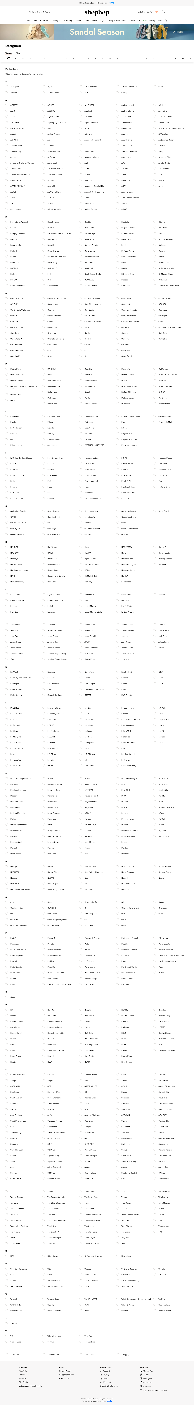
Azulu (160, 186)
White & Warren (128, 1305)
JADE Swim (15, 630)
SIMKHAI (51, 1173)
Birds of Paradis (91, 245)
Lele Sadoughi (53, 748)
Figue (49, 487)
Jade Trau (14, 636)
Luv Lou (161, 737)
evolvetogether (164, 416)
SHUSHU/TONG (54, 1138)
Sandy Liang (15, 1132)
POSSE (124, 944)
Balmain (14, 256)
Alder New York (53, 151)
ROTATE (161, 1027)
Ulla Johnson (52, 1256)
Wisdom (124, 1310)
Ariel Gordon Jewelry (130, 197)
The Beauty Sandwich (56, 1197)
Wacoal (13, 1299)
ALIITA (50, 203)
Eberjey (13, 422)
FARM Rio (14, 492)
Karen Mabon (16, 689)
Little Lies (125, 737)
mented (87, 830)
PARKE (13, 978)
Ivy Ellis (161, 594)
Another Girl (126, 145)
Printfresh (125, 984)
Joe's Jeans (126, 642)
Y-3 (11, 1336)
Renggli (50, 1056)
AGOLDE (51, 111)
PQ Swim (125, 955)
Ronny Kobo (126, 1056)
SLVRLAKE (89, 1144)
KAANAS (14, 672)
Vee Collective (16, 1286)
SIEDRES (51, 1150)
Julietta (161, 624)
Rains (12, 1050)
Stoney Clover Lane (166, 1086)
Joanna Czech (127, 624)
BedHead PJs (52, 268)
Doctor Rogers (90, 403)
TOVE (123, 1243)
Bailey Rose (15, 251)
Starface (125, 1132)
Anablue (87, 180)
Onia (86, 919)
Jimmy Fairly (89, 659)
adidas (13, 157)
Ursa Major (126, 1256)
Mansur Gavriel (16, 842)
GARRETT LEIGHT (18, 523)
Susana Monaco (165, 1150)
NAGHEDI (14, 872)
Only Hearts (89, 925)
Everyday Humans (129, 445)
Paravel (13, 961)
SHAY (49, 1115)
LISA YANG (126, 731)
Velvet (49, 1275)
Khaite (87, 678)
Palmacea (14, 944)
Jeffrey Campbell (54, 630)
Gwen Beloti (163, 511)
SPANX (124, 1086)
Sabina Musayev (17, 1074)
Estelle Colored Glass (130, 416)
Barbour (13, 274)
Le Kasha (51, 742)
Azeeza (161, 180)
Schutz (13, 1161)
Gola (49, 523)
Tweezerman (163, 1226)
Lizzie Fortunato (128, 742)
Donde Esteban (127, 375)
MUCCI (161, 819)
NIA (86, 878)
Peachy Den (52, 938)
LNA (123, 748)
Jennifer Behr (52, 642)
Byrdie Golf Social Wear (168, 285)
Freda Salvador (127, 492)
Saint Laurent (16, 1098)
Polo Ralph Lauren (92, 973)
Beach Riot (52, 239)
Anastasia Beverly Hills (94, 186)
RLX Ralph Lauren (92, 1044)
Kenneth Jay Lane (54, 695)
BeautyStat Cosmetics (57, 256)
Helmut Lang (52, 570)
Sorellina (125, 1080)
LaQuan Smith (16, 748)
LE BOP (50, 725)
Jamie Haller (15, 647)
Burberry (162, 245)
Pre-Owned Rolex (128, 973)
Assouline (162, 111)
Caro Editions (16, 344)
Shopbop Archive (54, 1121)
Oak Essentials (16, 908)
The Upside (89, 1226)
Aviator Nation (164, 163)
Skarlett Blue (90, 1098)
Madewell (14, 784)
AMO (86, 169)
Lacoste (13, 719)
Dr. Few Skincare (128, 392)
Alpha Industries (91, 122)
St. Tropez (125, 1126)
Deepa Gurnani (53, 386)
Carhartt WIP (16, 339)
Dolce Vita (125, 369)
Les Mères (88, 725)
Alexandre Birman (55, 169)
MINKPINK (125, 790)
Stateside (125, 1144)
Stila (123, 1179)
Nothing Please (164, 872)
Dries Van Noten (165, 386)
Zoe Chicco (89, 1354)
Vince (86, 1286)
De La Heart (52, 392)
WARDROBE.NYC (54, 1310)
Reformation (52, 1044)
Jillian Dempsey (91, 647)
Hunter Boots (164, 553)
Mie (86, 853)
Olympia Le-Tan (91, 902)
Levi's (86, 748)
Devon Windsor (91, 380)
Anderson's (89, 203)
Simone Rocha (90, 1074)
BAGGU (13, 239)
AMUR (87, 174)
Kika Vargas (89, 683)
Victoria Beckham (92, 1280)
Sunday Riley (164, 1121)
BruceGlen (162, 228)
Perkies (50, 961)
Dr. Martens (163, 369)
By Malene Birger (165, 274)
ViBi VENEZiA (90, 1275)
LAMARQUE (15, 742)
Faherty (13, 464)
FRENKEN (162, 475)
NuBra (161, 878)
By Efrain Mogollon (166, 268)
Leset (86, 713)
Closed (87, 344)
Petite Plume (52, 978)
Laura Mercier (16, 765)
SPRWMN (125, 1115)
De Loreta (51, 398)
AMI (86, 163)
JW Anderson (163, 642)
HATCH (50, 553)
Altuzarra (88, 134)
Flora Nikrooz (90, 469)
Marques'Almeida (54, 830)
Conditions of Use (99, 1401)
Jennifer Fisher (53, 647)
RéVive (87, 1021)
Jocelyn (124, 636)
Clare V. (87, 327)
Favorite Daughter (55, 458)
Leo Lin (87, 708)
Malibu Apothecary (18, 825)
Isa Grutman (126, 594)
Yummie (50, 1342)
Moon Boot (163, 778)
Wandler (51, 1305)
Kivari (123, 689)
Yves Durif (88, 1336)
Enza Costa (89, 428)
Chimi (50, 350)
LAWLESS (51, 719)
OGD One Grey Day (18, 925)
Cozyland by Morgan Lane (169, 327)
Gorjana (87, 523)
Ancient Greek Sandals (94, 192)
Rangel (13, 1062)
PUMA (161, 973)
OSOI (123, 919)
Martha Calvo (53, 842)
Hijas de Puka (90, 558)
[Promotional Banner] (97, 32)
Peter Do (51, 967)
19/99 (49, 86)
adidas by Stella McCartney (22, 163)
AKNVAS (51, 145)
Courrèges (162, 310)
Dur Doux (162, 398)
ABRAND (14, 140)
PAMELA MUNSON (18, 949)
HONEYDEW (126, 547)
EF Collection (16, 428)
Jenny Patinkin (90, 636)
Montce (124, 848)
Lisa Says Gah (127, 725)
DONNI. (124, 380)
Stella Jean (126, 1155)
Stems (124, 1167)
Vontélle (161, 1269)
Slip (86, 1138)
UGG (12, 1256)
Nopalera (125, 889)
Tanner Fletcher (17, 1208)
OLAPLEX (51, 908)
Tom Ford (125, 1220)
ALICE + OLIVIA (54, 192)
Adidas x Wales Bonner (20, 174)
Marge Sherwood (54, 784)
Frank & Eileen (127, 481)
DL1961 (87, 398)
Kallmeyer (14, 683)
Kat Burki (51, 678)
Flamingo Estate (91, 458)
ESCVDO (88, 439)
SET (49, 1086)
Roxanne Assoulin (166, 1039)
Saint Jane (14, 1092)
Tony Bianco (126, 1226)
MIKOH (124, 784)
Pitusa (87, 949)
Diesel (87, 392)
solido (87, 1161)
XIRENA (13, 1323)
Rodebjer (125, 1027)
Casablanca (52, 304)
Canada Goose (16, 327)
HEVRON (88, 553)
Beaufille (51, 245)
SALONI (13, 1109)
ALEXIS (50, 180)
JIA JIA (87, 642)
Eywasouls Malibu (166, 422)
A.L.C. (12, 111)
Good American (91, 511)
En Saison (88, 422)
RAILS (13, 1044)
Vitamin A (125, 1275)
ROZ (160, 1044)
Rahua (13, 1039)
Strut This (162, 1098)
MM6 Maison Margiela (131, 830)
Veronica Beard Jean (56, 1286)
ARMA (124, 203)
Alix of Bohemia (54, 209)
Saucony (14, 1144)
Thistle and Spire (91, 1243)
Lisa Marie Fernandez (130, 719)
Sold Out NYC (90, 1150)
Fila (49, 492)
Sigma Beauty (53, 1155)
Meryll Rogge (89, 842)
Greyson (87, 534)
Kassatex (51, 672)
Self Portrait (15, 1179)
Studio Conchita (165, 1109)
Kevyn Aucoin (90, 672)
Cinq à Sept (89, 315)
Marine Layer (53, 807)
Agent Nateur (16, 209)
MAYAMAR (88, 790)
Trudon (161, 1208)
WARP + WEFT (90, 1299)
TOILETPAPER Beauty (130, 1214)
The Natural (89, 1191)
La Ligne (14, 731)
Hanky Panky (16, 564)
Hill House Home (91, 564)
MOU (160, 801)
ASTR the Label (165, 116)
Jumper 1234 (163, 630)
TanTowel (14, 1214)
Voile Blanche (127, 1286)
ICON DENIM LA (17, 600)
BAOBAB (14, 268)
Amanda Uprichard (92, 140)
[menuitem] (33, 12)
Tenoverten (15, 1232)
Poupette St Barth (129, 949)
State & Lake (126, 1138)
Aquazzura (125, 180)
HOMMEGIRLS (90, 576)
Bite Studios (89, 262)
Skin (86, 1109)
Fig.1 (49, 481)
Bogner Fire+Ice (128, 228)
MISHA (124, 807)
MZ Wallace (163, 836)
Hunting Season (165, 558)
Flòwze (87, 487)
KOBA (160, 672)
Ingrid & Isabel (53, 594)
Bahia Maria (15, 245)
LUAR (160, 713)
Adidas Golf (15, 169)
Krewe (161, 678)
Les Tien (88, 737)
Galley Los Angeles (18, 511)
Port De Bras (89, 984)
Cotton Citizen (164, 298)
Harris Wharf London (19, 570)
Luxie (160, 742)
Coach (87, 356)
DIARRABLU (89, 386)
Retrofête (88, 1010)
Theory (87, 1203)
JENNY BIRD (89, 630)
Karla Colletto (16, 695)
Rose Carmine (127, 1062)
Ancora (87, 197)
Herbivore (51, 582)
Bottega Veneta (127, 251)
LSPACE (162, 708)
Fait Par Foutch (17, 475)
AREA (123, 186)
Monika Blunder (128, 836)
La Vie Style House (55, 713)
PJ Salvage (88, 961)
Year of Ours (15, 1342)
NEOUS (50, 878)
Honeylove (125, 553)
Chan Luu (51, 333)
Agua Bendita (53, 116)
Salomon (14, 1103)
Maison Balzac (16, 801)
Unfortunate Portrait (93, 1256)
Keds (49, 689)
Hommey (88, 582)
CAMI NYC (14, 321)
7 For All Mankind (129, 86)
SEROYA (50, 1074)
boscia (124, 245)
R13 (11, 1010)
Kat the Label (53, 683)
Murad (161, 825)
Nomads (125, 878)
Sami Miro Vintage (18, 1121)
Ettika (124, 428)
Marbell (13, 848)
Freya (160, 481)
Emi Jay (50, 433)
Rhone (87, 1027)
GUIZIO (124, 534)
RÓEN (124, 1033)
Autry (160, 151)
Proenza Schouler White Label (171, 955)
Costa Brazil (126, 356)
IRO (86, 600)
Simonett (88, 1080)
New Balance (90, 866)
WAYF (86, 1305)
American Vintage (91, 157)
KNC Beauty (126, 695)
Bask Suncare (53, 222)
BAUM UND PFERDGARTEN (59, 233)
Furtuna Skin (164, 487)
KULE (160, 683)
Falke (12, 481)
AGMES (50, 105)
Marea (50, 778)
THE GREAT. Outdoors (56, 1220)
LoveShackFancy (128, 765)
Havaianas (52, 558)
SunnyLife (162, 1132)
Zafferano (14, 1354)
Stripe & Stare (164, 1092)
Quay (12, 997)
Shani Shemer (53, 1103)
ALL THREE (89, 105)
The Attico (51, 1191)
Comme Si (125, 304)
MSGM (161, 813)
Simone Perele (53, 1179)
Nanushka (14, 884)
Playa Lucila (89, 967)
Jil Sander (88, 653)
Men (18, 53)
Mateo (87, 778)
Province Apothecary (167, 961)
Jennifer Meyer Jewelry (56, 653)
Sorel (123, 1074)
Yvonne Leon (89, 1342)
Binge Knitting (90, 239)
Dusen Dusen (164, 403)
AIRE (49, 128)
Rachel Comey (16, 1021)
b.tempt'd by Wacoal (19, 222)
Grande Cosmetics (92, 528)
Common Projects (129, 310)
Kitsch (124, 683)
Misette (124, 801)
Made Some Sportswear (20, 778)
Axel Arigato (163, 169)
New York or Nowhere (93, 872)
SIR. (86, 1092)
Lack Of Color (16, 713)
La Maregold (15, 737)
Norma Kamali (164, 866)
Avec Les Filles (164, 157)
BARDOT (14, 280)
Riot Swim (88, 1033)
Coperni (124, 333)
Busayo (161, 251)
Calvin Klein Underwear (20, 310)
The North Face (91, 1197)
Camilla (13, 315)
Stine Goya (163, 1080)
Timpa (124, 1197)
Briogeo (124, 280)
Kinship (124, 678)
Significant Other (54, 1161)
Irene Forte (89, 594)
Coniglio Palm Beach (130, 321)
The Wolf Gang (90, 1232)
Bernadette (89, 228)
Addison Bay (15, 151)
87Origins (125, 92)
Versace (87, 1269)
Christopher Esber (92, 298)
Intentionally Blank (55, 600)
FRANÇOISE (126, 475)
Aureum (161, 145)
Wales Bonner (16, 1310)
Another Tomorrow (129, 151)
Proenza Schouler (165, 949)
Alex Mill (51, 186)
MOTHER (162, 796)
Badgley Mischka (17, 233)
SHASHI (50, 1109)
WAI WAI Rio (15, 1305)
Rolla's (124, 1050)
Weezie (87, 1310)
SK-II (86, 1103)
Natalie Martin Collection (21, 889)
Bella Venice (52, 285)
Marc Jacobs (15, 853)
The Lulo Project (54, 1237)
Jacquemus (15, 624)
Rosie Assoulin (164, 1021)
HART (12, 576)
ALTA (86, 128)
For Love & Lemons (92, 498)
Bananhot (14, 262)
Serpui (50, 1080)
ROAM (87, 1062)
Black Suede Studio (92, 274)
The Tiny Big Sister (92, 1220)
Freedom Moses (165, 458)
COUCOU (162, 304)
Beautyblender (53, 251)
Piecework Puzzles (92, 938)
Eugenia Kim (126, 433)
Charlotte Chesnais (55, 339)
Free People (163, 464)
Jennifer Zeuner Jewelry (57, 659)
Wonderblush (164, 1305)
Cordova (125, 339)
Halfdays (14, 558)
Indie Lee (14, 612)
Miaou (87, 848)
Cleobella (88, 339)
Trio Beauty (163, 1197)
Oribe (123, 902)
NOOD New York (128, 884)
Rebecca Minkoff (54, 1021)
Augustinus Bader (166, 140)
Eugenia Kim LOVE (129, 439)
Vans (12, 1275)
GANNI (13, 517)
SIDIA (49, 1144)
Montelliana (126, 853)
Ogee (49, 902)
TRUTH (161, 1214)
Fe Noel (50, 469)
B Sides (161, 233)
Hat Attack (52, 547)
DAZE (49, 375)
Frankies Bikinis (128, 487)
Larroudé (14, 754)
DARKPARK (52, 369)
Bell (49, 280)
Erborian (88, 433)
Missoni (124, 813)
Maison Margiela (17, 813)
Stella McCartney (128, 1161)
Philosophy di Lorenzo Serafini (60, 984)
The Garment (52, 1208)
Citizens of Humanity (93, 321)
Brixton (161, 222)
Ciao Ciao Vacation (92, 304)
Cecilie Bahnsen (54, 315)
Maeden (13, 796)
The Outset (89, 1208)
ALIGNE (50, 197)
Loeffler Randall (128, 754)
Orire (123, 914)
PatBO (13, 984)
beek (49, 274)
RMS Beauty (89, 1050)
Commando (126, 298)
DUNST (161, 392)
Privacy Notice (87, 1401)
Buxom (161, 256)
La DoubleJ (15, 725)
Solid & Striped (90, 1155)
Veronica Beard (53, 1280)
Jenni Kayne (89, 624)
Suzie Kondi (163, 1161)
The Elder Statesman (56, 1203)
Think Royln (89, 1237)
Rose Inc (162, 1010)
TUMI (160, 1220)
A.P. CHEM (15, 122)
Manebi (13, 836)
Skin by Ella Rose (92, 1115)
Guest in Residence (129, 528)
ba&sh (13, 228)
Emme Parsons (53, 439)
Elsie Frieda (52, 428)
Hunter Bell (163, 547)
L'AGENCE (14, 708)
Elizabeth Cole (53, 416)
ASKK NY (162, 105)
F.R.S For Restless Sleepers (21, 458)
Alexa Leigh (52, 163)
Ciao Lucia (89, 310)
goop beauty (89, 517)
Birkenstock (89, 251)
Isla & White (126, 606)
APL (123, 163)
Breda (123, 262)
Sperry (124, 1092)
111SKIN (13, 92)
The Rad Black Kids (92, 1214)
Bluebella (125, 222)
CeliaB (50, 321)
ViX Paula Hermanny (130, 1280)
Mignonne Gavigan (129, 778)
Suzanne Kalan (164, 1155)
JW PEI (161, 647)
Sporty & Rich (127, 1109)
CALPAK (14, 304)
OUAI (160, 914)
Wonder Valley (164, 1310)
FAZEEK (50, 464)
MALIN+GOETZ (16, 830)
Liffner (87, 760)
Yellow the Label (54, 1336)
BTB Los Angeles (165, 239)
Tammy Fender (16, 1197)
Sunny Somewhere (166, 1138)
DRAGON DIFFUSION (167, 375)
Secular (13, 1173)
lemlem (50, 765)
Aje (48, 140)
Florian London (91, 475)
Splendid (125, 1098)
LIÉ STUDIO (89, 754)
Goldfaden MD (53, 534)
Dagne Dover (15, 369)
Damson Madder (17, 380)
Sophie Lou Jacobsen (93, 1179)
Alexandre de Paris (55, 174)
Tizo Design (126, 1203)
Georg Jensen (53, 511)
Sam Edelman (16, 1115)
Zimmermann (53, 1354)
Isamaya (125, 600)
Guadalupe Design (129, 517)
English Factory (91, 416)
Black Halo (89, 268)
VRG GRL (162, 1275)
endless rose (52, 445)
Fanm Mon (15, 487)
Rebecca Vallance (54, 1027)
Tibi (123, 1191)
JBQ (12, 659)
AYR (160, 174)
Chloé (49, 356)
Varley (13, 1280)
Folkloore (88, 492)
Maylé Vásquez (90, 801)
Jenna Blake (52, 636)
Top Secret (125, 1232)
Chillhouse (52, 344)
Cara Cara (14, 333)
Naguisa (13, 878)
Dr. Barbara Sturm (129, 386)
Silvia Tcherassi (54, 1167)
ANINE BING (126, 116)
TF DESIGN (15, 1243)
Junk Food (162, 636)
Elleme (50, 422)
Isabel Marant (90, 606)
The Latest (51, 1226)
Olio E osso (52, 914)
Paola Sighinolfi (17, 955)
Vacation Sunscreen (18, 1269)
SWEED (161, 1173)
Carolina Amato (17, 350)
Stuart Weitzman (165, 1103)
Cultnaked (162, 339)
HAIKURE (14, 547)
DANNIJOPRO (16, 394)
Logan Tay (125, 760)
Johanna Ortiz (127, 647)
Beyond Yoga (89, 233)
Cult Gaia (162, 333)
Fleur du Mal (89, 464)
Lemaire (50, 760)
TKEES (124, 1208)
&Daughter (14, 86)
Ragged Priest (16, 1033)
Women (8, 53)
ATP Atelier (163, 134)
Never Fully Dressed (55, 889)
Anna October (127, 122)
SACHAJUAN (15, 1086)
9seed (160, 86)
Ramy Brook (15, 1056)
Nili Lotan (88, 889)
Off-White (14, 919)
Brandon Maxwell (128, 256)
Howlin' (124, 576)
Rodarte (124, 1021)
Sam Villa (14, 1126)
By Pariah (162, 280)
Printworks (163, 938)
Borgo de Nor (127, 239)
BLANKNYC (89, 280)
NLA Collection (127, 866)
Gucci (123, 523)
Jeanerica (51, 624)
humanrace (126, 582)
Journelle (125, 659)
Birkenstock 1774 (91, 256)
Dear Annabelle (53, 380)
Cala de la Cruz (17, 298)
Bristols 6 (125, 285)
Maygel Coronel (91, 796)
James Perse (15, 642)
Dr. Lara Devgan (128, 398)
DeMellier (88, 369)
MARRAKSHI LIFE (55, 836)
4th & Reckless (90, 86)
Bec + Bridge (52, 262)
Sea (12, 1167)
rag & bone (15, 1027)
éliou (12, 439)
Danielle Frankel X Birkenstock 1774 (23, 387)
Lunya (161, 725)
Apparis (124, 174)
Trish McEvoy (164, 1203)
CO (85, 350)
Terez (12, 1237)
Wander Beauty (53, 1299)
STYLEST (162, 1115)
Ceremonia (52, 327)
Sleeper (87, 1126)
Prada (124, 961)
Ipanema (51, 612)
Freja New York (164, 469)
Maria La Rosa (53, 790)
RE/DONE (51, 1015)
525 (86, 92)
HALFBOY (14, 553)
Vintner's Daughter (129, 1269)
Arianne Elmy (127, 192)
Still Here (162, 1074)
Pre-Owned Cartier (129, 967)
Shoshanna (52, 1126)
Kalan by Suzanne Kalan (20, 678)
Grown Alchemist (128, 511)
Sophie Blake (90, 1173)
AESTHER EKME (17, 186)
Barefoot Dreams (17, 285)
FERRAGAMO (53, 475)
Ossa (123, 925)
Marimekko (52, 796)
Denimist (88, 375)
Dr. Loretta (125, 403)
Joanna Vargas (127, 630)
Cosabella (125, 350)
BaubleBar (51, 228)
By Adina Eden (164, 262)
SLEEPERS (89, 1132)
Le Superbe (89, 742)
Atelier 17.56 (163, 122)
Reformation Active (55, 1050)
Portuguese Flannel (129, 938)
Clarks (87, 333)
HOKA (87, 570)
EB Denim (14, 416)
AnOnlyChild (126, 140)
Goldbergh (51, 528)
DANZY (13, 400)
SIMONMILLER (90, 1086)
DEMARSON (52, 403)
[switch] (6, 86)
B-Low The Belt (91, 285)
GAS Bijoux (15, 528)
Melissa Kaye (90, 825)
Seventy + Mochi (54, 1092)
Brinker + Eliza (127, 274)
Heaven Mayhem (54, 564)
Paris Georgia (16, 967)
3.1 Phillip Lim (53, 92)
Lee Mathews (53, 731)
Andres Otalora (127, 111)
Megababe (88, 807)
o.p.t (12, 902)
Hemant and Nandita (56, 576)
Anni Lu (124, 134)
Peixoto (50, 944)
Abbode (13, 134)
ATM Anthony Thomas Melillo (171, 128)
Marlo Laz (51, 819)
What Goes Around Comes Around (136, 1299)
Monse (124, 842)
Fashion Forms (16, 498)
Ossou (161, 902)
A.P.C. (12, 116)
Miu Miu (124, 825)
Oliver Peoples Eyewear (57, 919)
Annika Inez (126, 128)
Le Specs (88, 731)
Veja (49, 1269)
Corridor (125, 344)
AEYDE (13, 192)
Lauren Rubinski (54, 708)
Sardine (13, 1138)
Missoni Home (127, 819)
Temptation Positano (19, 1226)
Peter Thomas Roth (55, 973)
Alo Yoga (88, 116)
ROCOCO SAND (128, 1015)
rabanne (13, 1015)
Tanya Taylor (15, 1220)
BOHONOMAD (127, 233)
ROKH (124, 1044)
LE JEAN (51, 737)
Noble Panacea (127, 872)
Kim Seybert (126, 672)
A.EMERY (14, 105)
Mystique (162, 830)
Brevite (124, 268)
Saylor (13, 1155)
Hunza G (162, 564)
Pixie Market (89, 955)
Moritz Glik (163, 790)
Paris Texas (15, 973)
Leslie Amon (89, 719)
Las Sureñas (15, 760)
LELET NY (51, 754)
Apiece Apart (126, 157)
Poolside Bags (90, 978)
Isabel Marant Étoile (93, 612)
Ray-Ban (51, 1010)
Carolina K (15, 356)
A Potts (124, 169)
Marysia (50, 848)
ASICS (124, 209)
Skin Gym (88, 1121)
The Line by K (53, 1232)
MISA (123, 796)
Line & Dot (88, 765)
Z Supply (125, 1354)
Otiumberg (162, 908)
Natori (50, 866)
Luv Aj (161, 731)
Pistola (87, 944)
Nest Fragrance (53, 884)
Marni (49, 825)
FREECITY (125, 498)
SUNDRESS (163, 1126)
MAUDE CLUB (90, 784)
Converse (125, 327)
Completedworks (128, 315)
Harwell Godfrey (17, 582)
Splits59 (125, 1103)
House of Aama (128, 558)
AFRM (12, 197)
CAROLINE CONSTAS (56, 298)
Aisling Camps (53, 134)
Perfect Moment (54, 949)
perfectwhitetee (53, 955)
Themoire (51, 1243)
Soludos (87, 1167)
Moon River (163, 784)
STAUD (124, 1150)
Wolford (161, 1299)
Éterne (124, 422)
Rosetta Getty (164, 1015)
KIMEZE (87, 695)
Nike (86, 884)
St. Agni (124, 1121)
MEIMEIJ (88, 813)
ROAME (124, 1010)
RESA (49, 1062)
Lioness (124, 713)
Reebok (50, 1039)
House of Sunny (128, 570)
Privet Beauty (164, 944)
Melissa (87, 819)
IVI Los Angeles (127, 612)
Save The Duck (16, 1150)
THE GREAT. (52, 1214)
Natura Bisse (52, 872)
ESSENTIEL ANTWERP (94, 445)
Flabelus (51, 498)
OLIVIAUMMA (53, 925)
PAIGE (13, 938)
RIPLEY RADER (91, 1039)
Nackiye (13, 866)
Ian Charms (15, 594)
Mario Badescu (53, 813)
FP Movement (127, 464)
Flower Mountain (91, 481)
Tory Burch (126, 1237)
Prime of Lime (127, 978)
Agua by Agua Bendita (56, 122)
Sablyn (13, 1080)
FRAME (124, 469)
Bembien (88, 222)
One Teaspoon (90, 914)
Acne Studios (16, 145)
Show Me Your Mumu (56, 1132)
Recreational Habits (55, 1033)
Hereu (86, 547)
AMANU (87, 145)
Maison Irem (15, 807)
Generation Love (17, 534)
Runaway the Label (166, 1050)
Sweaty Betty (164, 1167)
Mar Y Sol (51, 853)
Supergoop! (163, 1144)
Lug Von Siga (163, 719)
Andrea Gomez (90, 209)
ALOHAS (88, 111)
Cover (160, 321)
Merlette (87, 836)
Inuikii (50, 606)
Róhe (123, 1039)
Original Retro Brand (130, 908)
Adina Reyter (15, 180)
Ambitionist (89, 151)
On (85, 908)
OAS (12, 914)
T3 (11, 1191)
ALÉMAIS (51, 157)
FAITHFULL (15, 469)
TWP (160, 1232)
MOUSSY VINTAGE (166, 807)
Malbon (13, 819)
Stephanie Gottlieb (129, 1173)
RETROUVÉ (89, 1015)
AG (11, 203)
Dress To (162, 380)
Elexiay (13, 433)
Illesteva (14, 606)
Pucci (160, 967)
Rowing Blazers (164, 1033)
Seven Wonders (54, 1098)
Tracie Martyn (164, 1191)
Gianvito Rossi (53, 517)
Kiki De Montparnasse (93, 689)
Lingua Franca (127, 708)
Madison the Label (18, 790)
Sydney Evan (163, 1179)
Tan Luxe (14, 1203)
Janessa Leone (16, 653)
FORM (124, 458)
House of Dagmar (128, 564)
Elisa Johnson (16, 445)
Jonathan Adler (127, 653)
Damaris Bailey (16, 375)
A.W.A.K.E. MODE (17, 128)
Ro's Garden (89, 1056)
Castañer (51, 310)
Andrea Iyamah (127, 105)
